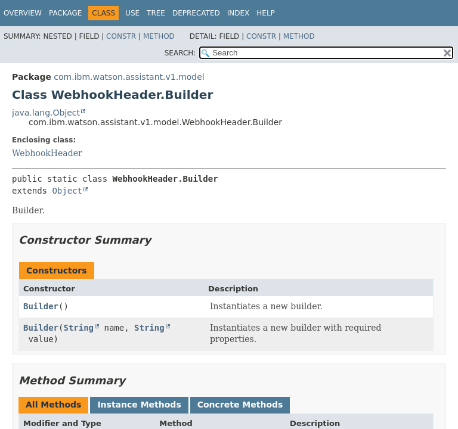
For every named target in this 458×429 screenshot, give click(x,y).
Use (132, 13)
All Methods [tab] (53, 404)
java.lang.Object (46, 112)
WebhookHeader (47, 153)
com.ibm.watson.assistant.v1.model (129, 77)
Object (67, 190)
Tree (156, 13)
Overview (23, 13)
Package (65, 13)
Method (159, 36)
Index (238, 13)
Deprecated (196, 13)
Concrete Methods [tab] (240, 404)
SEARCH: (180, 53)
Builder (40, 306)
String (78, 327)
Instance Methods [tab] (139, 404)
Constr (121, 36)
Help (265, 13)
